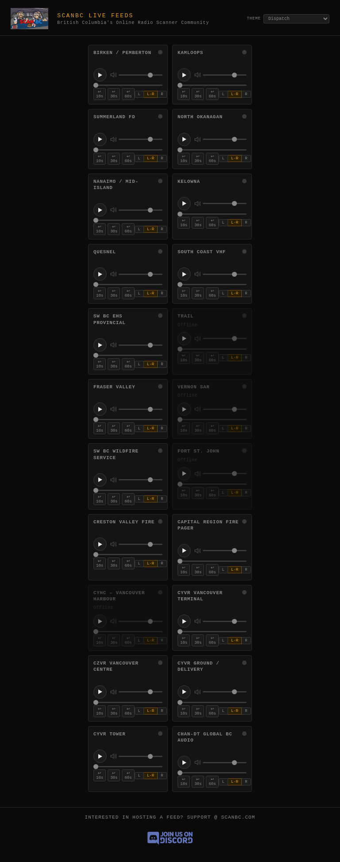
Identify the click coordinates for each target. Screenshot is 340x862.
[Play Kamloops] (184, 74)
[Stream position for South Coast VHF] (212, 284)
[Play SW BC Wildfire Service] (100, 480)
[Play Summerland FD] (100, 139)
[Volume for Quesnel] (140, 274)
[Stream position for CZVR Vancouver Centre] (127, 702)
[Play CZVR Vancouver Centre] (100, 692)
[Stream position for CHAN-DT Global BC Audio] (212, 772)
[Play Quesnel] (100, 274)
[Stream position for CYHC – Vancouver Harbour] (127, 631)
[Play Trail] (184, 338)
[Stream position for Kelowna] (212, 214)
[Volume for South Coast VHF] (225, 274)
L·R (150, 94)
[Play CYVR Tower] (100, 756)
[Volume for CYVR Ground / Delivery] (225, 691)
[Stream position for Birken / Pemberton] (127, 85)
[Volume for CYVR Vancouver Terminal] (225, 621)
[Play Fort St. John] (184, 473)
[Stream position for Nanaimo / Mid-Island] (127, 220)
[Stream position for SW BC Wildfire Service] (127, 490)
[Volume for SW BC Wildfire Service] (140, 479)
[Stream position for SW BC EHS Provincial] (127, 355)
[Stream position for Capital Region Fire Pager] (212, 561)
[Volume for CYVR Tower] (140, 756)
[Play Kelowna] (184, 203)
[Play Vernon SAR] (184, 409)
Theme (254, 18)
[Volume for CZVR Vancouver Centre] (140, 691)
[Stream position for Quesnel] (127, 284)
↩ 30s (113, 94)
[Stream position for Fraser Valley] (127, 419)
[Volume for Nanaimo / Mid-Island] (140, 210)
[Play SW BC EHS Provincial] (100, 345)
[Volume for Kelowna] (225, 203)
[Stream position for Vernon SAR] (212, 419)
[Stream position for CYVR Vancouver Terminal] (212, 631)
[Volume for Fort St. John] (225, 473)
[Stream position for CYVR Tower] (127, 766)
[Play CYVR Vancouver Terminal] (184, 621)
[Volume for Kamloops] (225, 75)
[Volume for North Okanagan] (225, 139)
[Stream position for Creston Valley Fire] (127, 554)
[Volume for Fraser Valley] (140, 409)
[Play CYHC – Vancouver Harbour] (100, 621)
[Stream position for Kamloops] (212, 85)
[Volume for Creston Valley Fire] (140, 544)
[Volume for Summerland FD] (140, 139)
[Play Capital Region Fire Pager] (184, 550)
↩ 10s (99, 94)
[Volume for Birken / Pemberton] (140, 75)
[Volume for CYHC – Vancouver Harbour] (140, 621)
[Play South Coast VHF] (184, 274)
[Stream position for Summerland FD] (127, 150)
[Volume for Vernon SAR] (225, 409)
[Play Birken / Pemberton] (100, 74)
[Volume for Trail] (225, 338)
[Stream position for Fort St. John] (212, 484)
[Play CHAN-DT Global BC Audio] (184, 762)
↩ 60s (127, 94)
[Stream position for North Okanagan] (212, 150)
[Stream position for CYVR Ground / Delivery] (212, 702)
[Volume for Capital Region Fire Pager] (225, 550)
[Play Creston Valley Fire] (100, 544)
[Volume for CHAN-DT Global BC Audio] (225, 762)
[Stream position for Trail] (212, 349)
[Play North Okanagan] (184, 139)
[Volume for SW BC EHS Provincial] (140, 345)
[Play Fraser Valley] (100, 409)
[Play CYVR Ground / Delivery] (184, 692)
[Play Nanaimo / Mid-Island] (100, 209)
